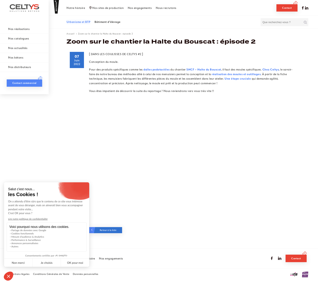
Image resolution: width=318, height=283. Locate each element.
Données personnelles (85, 274)
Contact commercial (24, 271)
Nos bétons (15, 57)
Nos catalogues (18, 38)
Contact (287, 7)
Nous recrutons (166, 8)
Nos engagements (140, 8)
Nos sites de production (108, 8)
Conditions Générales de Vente (51, 274)
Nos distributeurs (19, 67)
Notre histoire (76, 8)
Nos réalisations (19, 29)
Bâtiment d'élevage (107, 22)
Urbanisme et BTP (78, 22)
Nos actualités (17, 48)
